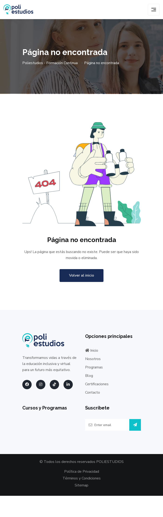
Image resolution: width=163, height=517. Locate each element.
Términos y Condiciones (82, 478)
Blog (89, 375)
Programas (94, 367)
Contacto (92, 392)
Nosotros (93, 358)
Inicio (91, 350)
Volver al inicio (81, 275)
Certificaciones (97, 384)
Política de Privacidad (81, 471)
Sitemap (81, 485)
